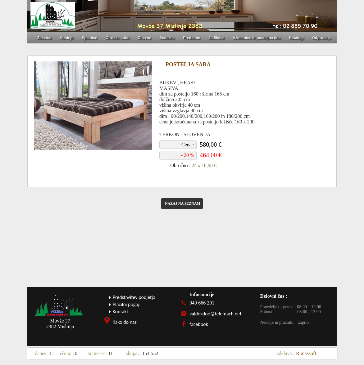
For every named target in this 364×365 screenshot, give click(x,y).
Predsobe (191, 38)
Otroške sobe (118, 38)
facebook (198, 324)
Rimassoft (306, 353)
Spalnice (89, 38)
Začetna (44, 38)
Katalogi (296, 38)
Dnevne (144, 38)
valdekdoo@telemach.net (215, 314)
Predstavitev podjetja (134, 297)
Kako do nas (125, 322)
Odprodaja (321, 38)
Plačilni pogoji (127, 304)
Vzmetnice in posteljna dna (257, 38)
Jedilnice (216, 38)
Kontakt (120, 311)
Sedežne (167, 38)
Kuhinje (66, 38)
